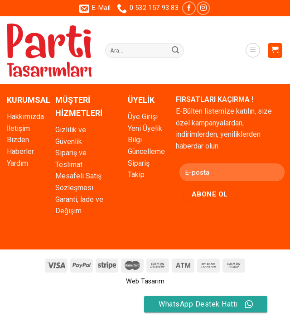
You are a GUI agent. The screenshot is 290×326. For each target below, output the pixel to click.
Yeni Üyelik (145, 128)
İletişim (18, 128)
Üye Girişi (143, 116)
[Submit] (175, 50)
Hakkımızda (25, 116)
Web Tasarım (145, 281)
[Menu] (253, 50)
